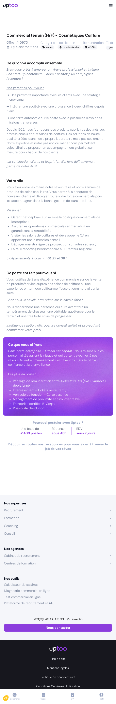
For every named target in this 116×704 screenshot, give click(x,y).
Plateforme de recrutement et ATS (29, 603)
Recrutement (13, 510)
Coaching (11, 526)
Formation (11, 518)
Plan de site (58, 659)
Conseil (9, 533)
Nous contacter (58, 628)
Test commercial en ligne (22, 597)
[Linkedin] (74, 619)
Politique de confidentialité (58, 677)
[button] (8, 697)
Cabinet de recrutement (22, 556)
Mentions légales (58, 668)
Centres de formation (20, 563)
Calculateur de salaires (21, 585)
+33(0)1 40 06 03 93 (49, 619)
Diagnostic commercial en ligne (27, 591)
